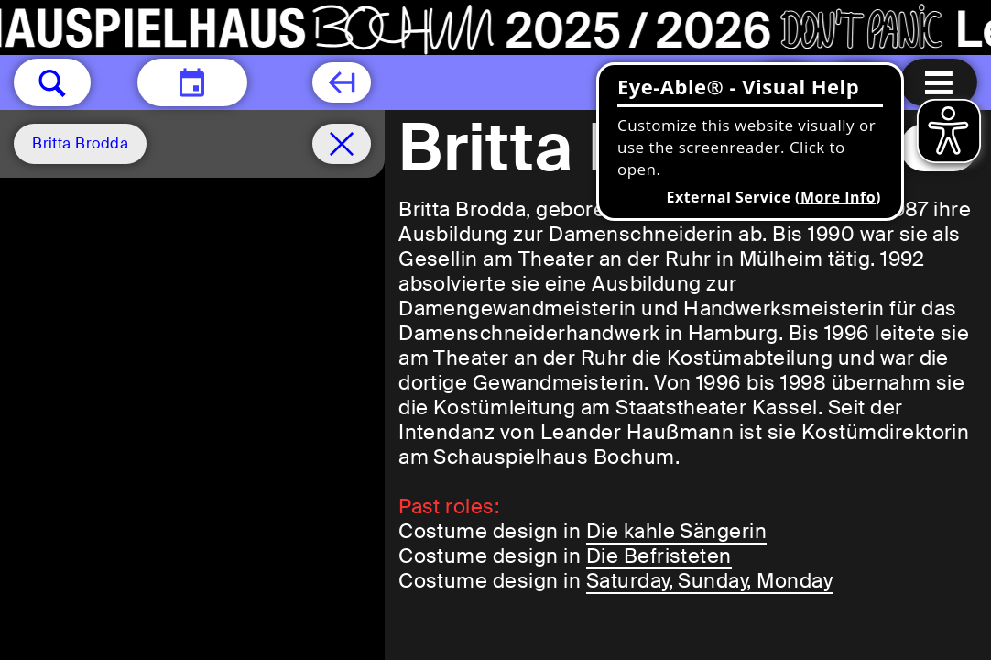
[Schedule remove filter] (341, 144)
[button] (52, 82)
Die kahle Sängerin (677, 531)
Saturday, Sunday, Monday (709, 580)
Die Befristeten (659, 556)
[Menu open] (938, 82)
